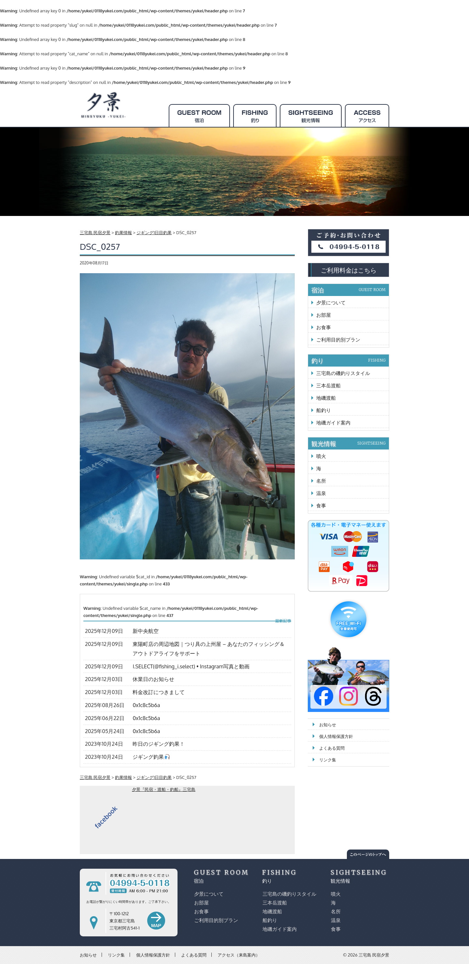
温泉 (321, 493)
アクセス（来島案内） (239, 954)
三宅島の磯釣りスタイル (343, 373)
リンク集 (327, 759)
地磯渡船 (326, 398)
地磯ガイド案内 (333, 423)
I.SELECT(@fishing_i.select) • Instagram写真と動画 (191, 666)
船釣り (323, 410)
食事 (321, 505)
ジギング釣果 (151, 757)
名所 (321, 481)
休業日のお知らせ (153, 679)
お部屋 (323, 315)
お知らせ (327, 724)
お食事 (323, 327)
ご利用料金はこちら (349, 270)
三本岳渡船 (328, 385)
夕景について (331, 303)
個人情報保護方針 (336, 736)
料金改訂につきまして (159, 692)
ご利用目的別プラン (338, 340)
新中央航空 (146, 631)
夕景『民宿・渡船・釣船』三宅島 (163, 789)
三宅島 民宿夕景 (374, 954)
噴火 (321, 456)
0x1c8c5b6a (146, 705)
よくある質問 (332, 748)
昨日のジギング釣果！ (159, 744)
